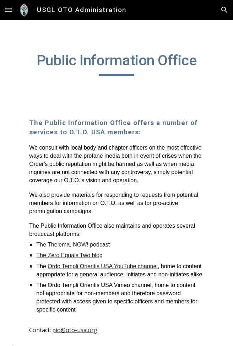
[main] (116, 63)
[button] (8, 10)
